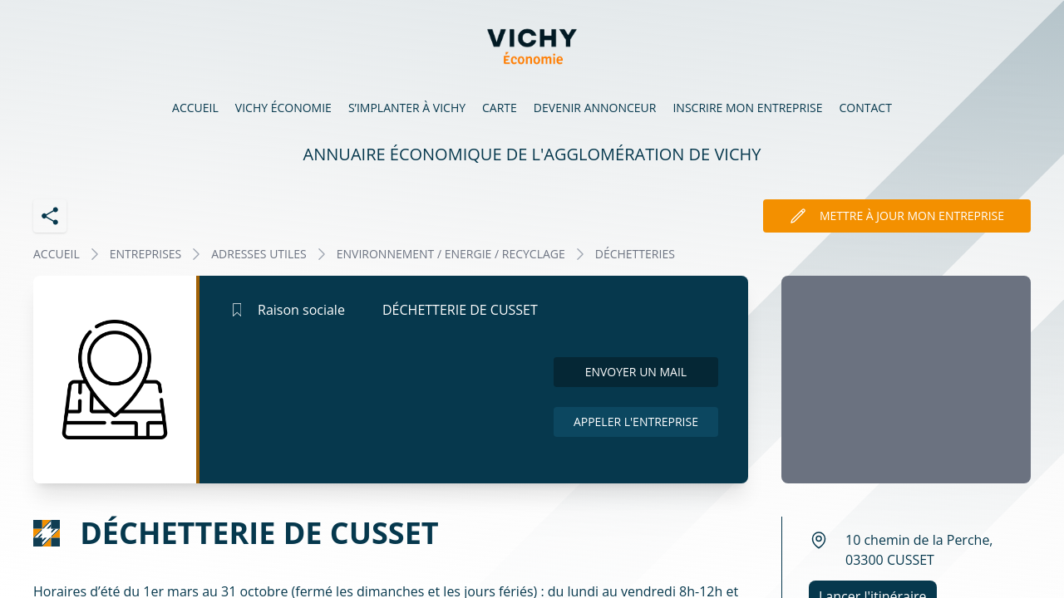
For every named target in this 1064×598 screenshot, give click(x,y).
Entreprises (146, 254)
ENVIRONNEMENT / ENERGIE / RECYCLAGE (451, 254)
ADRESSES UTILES (258, 254)
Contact (866, 107)
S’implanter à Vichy (407, 107)
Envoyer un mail (636, 372)
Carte (499, 107)
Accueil (195, 107)
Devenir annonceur (595, 107)
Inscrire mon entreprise (747, 107)
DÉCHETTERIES (635, 254)
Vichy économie (283, 107)
